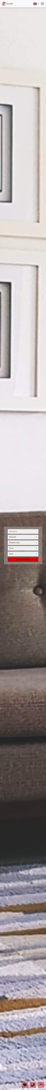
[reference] (23, 531)
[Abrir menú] (42, 4)
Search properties (23, 559)
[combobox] (23, 537)
